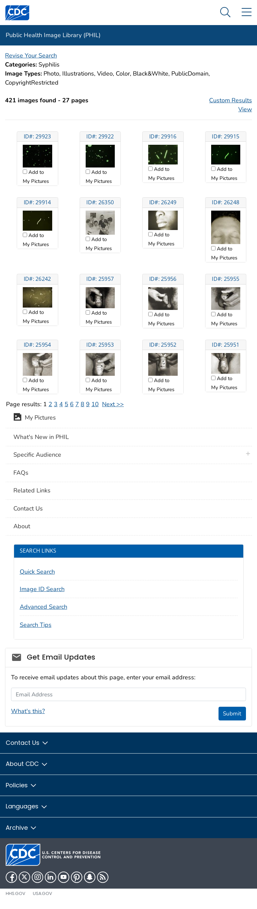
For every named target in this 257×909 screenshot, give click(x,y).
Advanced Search (43, 607)
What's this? (28, 711)
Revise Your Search (31, 55)
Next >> (113, 404)
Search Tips (36, 625)
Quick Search (37, 572)
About (21, 526)
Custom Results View (230, 104)
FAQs (20, 473)
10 (95, 404)
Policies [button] (21, 785)
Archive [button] (21, 827)
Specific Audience (37, 455)
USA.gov (42, 893)
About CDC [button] (27, 764)
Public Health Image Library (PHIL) (53, 35)
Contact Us (28, 508)
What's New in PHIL (41, 437)
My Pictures (34, 418)
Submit (232, 713)
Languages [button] (27, 806)
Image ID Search (42, 589)
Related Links (32, 490)
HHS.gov (15, 893)
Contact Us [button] (27, 742)
